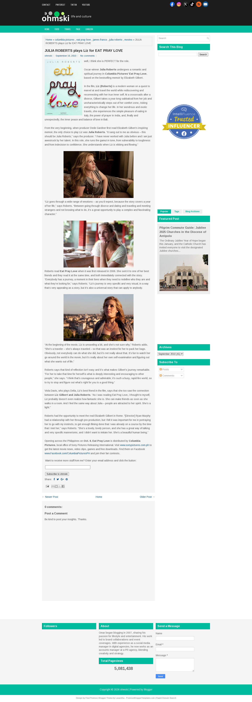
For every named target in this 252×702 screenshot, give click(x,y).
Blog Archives (193, 211)
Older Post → (147, 496)
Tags (176, 211)
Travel (67, 29)
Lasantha (120, 698)
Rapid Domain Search (166, 698)
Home (47, 29)
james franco (100, 39)
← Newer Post (50, 496)
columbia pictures (64, 39)
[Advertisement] (169, 16)
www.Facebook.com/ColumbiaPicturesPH (67, 453)
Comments (167, 375)
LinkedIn (89, 29)
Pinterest (60, 4)
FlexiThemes (91, 698)
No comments (87, 55)
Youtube (86, 4)
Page (78, 29)
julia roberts (115, 39)
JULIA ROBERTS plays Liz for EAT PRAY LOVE (84, 50)
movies (128, 39)
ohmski (124, 689)
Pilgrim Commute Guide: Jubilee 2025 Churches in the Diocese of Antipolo (182, 232)
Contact (46, 4)
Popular (164, 211)
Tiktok (74, 4)
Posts (164, 369)
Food (57, 29)
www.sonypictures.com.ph (134, 445)
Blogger (148, 689)
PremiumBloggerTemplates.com (140, 698)
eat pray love (83, 39)
